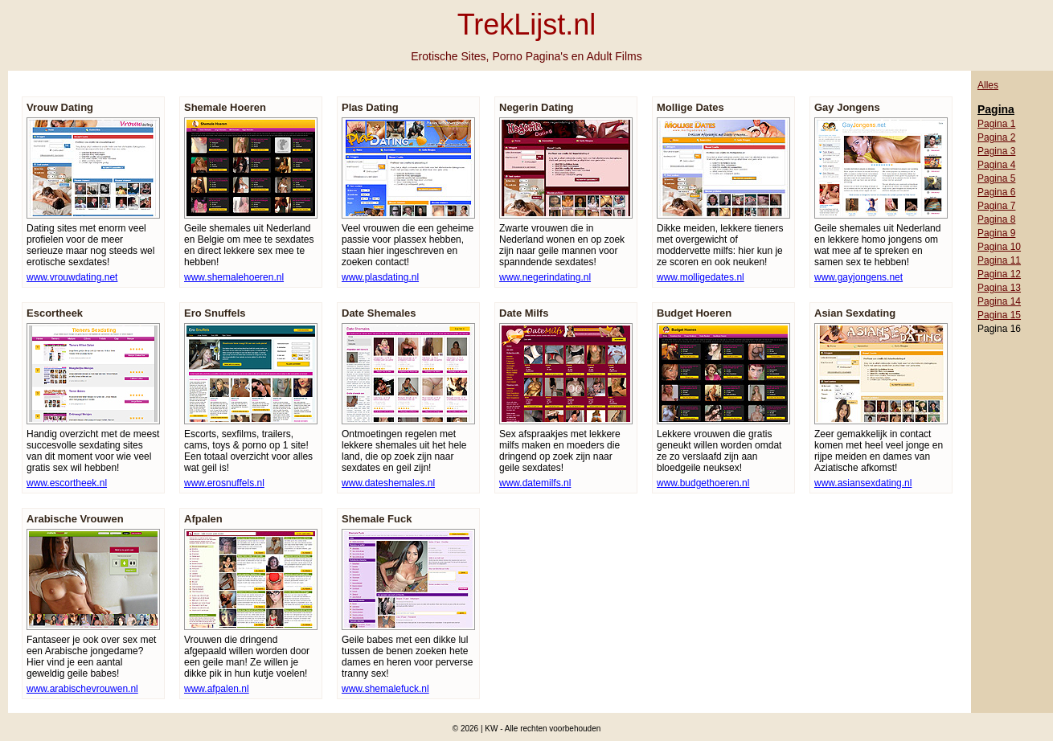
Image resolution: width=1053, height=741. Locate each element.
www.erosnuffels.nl (224, 483)
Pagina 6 (996, 192)
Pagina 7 (996, 205)
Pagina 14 (999, 301)
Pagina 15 (999, 315)
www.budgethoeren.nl (703, 483)
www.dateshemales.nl (388, 483)
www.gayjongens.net (858, 277)
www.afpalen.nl (216, 688)
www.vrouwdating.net (72, 277)
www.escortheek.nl (67, 483)
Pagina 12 (999, 274)
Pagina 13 (999, 287)
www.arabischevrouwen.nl (82, 688)
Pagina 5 (996, 178)
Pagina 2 (996, 137)
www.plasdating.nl (380, 277)
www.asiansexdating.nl (863, 483)
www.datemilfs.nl (535, 483)
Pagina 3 (996, 151)
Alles (987, 85)
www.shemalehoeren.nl (234, 277)
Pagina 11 (999, 260)
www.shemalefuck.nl (385, 688)
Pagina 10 (999, 246)
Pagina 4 (996, 164)
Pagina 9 (996, 233)
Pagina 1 (996, 123)
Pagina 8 (996, 219)
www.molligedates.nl (700, 277)
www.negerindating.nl (545, 277)
